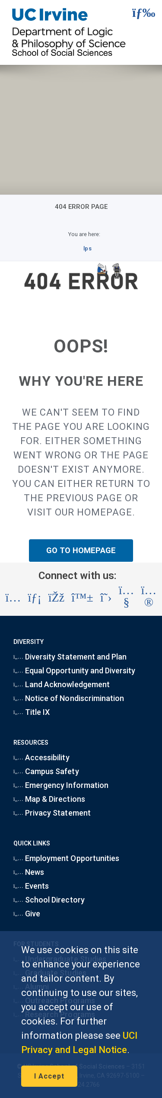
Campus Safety (46, 771)
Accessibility (41, 757)
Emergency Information (60, 785)
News (28, 872)
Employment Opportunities (66, 858)
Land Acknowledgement (61, 684)
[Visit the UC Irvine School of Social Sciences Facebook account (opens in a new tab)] (56, 598)
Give (27, 913)
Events (31, 885)
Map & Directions (49, 798)
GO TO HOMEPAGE (81, 550)
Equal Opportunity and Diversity (74, 670)
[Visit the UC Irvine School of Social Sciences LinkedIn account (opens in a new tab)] (34, 598)
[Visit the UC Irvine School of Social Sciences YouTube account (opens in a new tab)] (126, 597)
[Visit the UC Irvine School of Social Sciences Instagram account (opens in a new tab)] (13, 598)
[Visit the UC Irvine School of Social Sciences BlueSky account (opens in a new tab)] (82, 598)
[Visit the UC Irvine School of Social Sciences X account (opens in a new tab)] (106, 598)
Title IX (31, 712)
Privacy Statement (52, 812)
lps (87, 248)
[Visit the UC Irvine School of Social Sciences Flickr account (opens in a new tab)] (149, 597)
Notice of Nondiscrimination (68, 698)
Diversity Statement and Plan (70, 656)
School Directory (49, 899)
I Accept (49, 1076)
